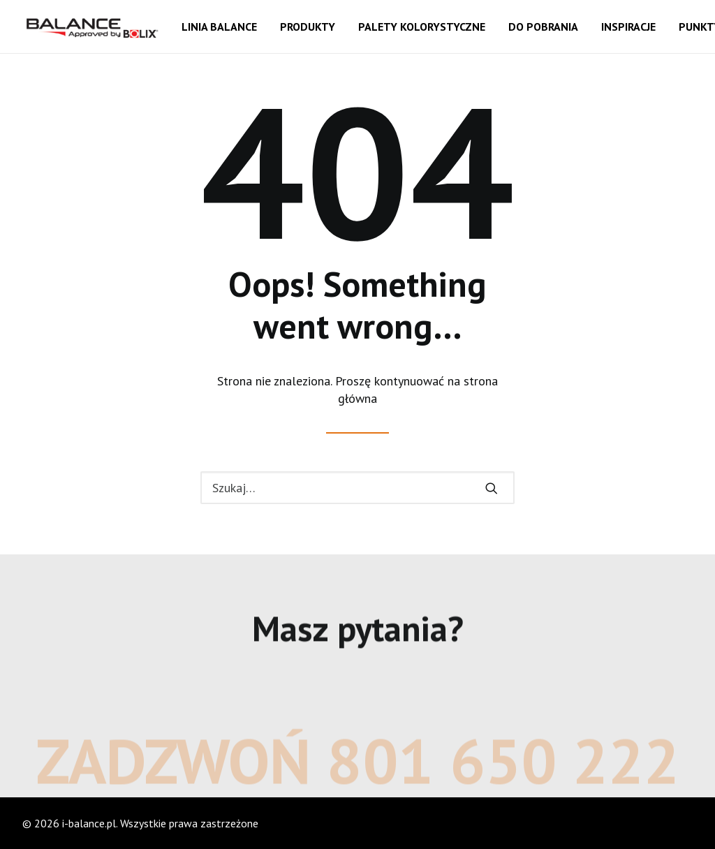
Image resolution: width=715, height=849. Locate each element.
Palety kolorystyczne (421, 27)
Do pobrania (543, 27)
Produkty (307, 27)
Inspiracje (628, 27)
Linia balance (219, 27)
